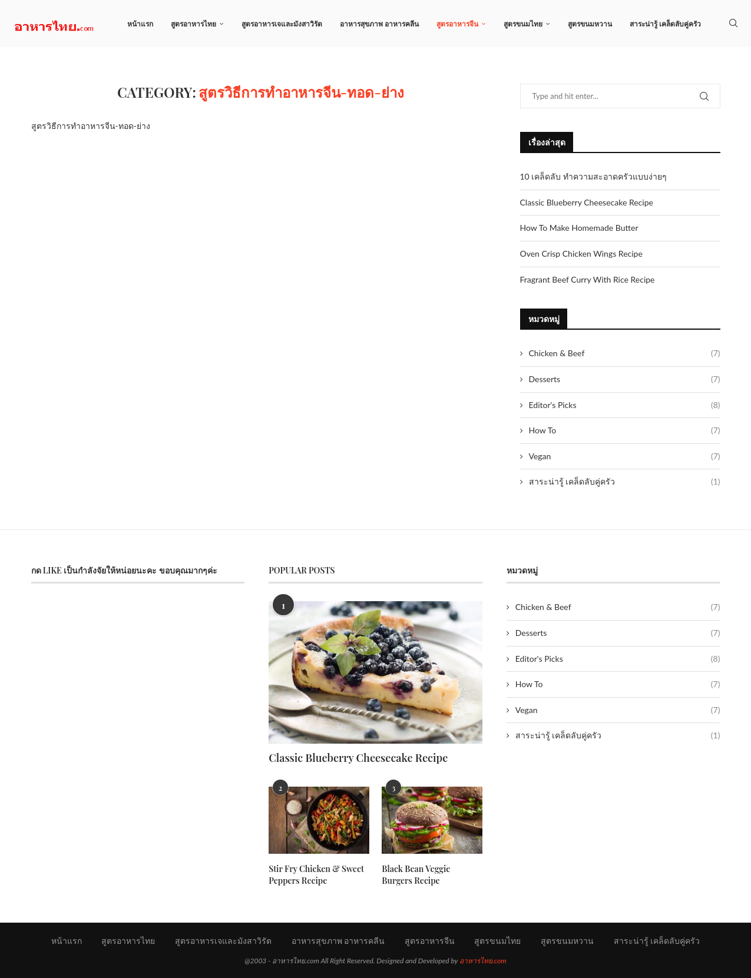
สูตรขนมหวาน (590, 23)
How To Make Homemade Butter (579, 228)
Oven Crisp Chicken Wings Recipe (581, 253)
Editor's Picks (624, 405)
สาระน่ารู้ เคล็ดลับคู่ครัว (665, 23)
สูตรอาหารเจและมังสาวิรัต (281, 23)
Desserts (624, 379)
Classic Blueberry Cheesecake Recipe (586, 202)
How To (624, 430)
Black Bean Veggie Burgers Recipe (432, 874)
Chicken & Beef (624, 353)
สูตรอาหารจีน (457, 23)
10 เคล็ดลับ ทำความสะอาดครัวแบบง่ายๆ (593, 176)
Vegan (624, 456)
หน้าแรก (140, 23)
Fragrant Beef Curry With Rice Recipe (587, 279)
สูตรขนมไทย (523, 23)
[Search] (733, 24)
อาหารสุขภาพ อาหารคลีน (379, 23)
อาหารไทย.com (483, 960)
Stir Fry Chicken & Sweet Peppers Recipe (316, 874)
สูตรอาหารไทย (193, 23)
